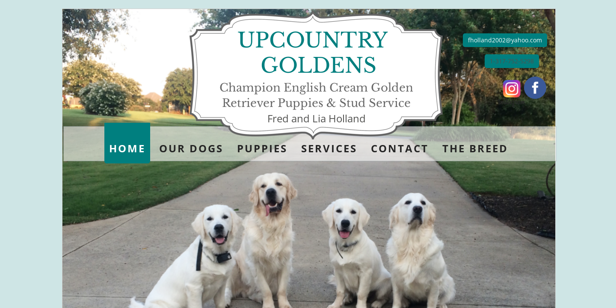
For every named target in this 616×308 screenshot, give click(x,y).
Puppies (262, 148)
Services (329, 148)
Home (127, 148)
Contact (400, 148)
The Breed (475, 148)
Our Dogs (191, 148)
